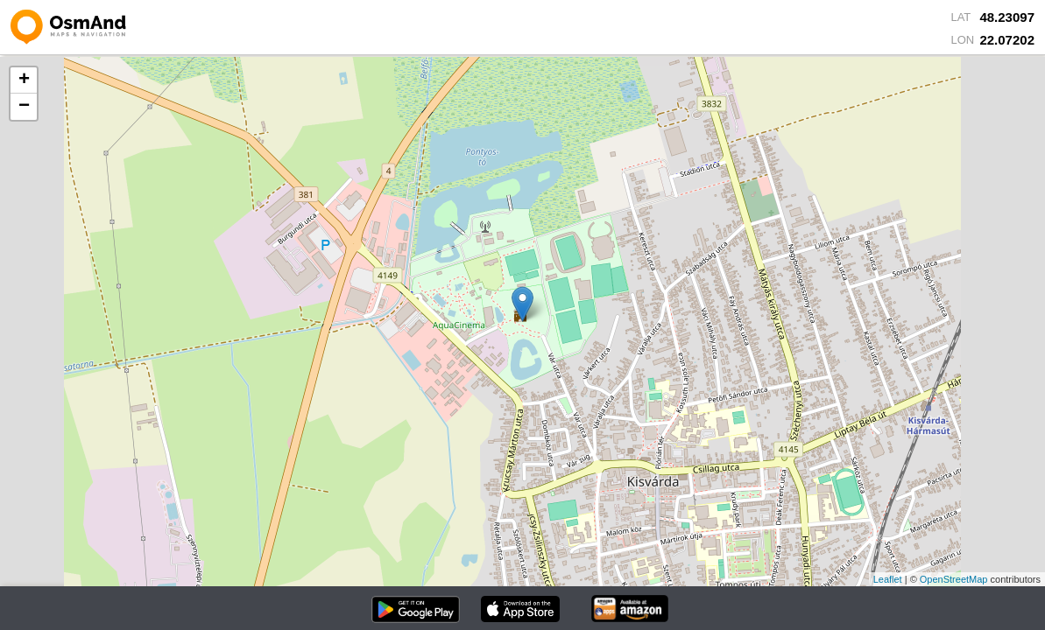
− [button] (24, 107)
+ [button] (24, 80)
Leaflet (887, 579)
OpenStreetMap (954, 579)
